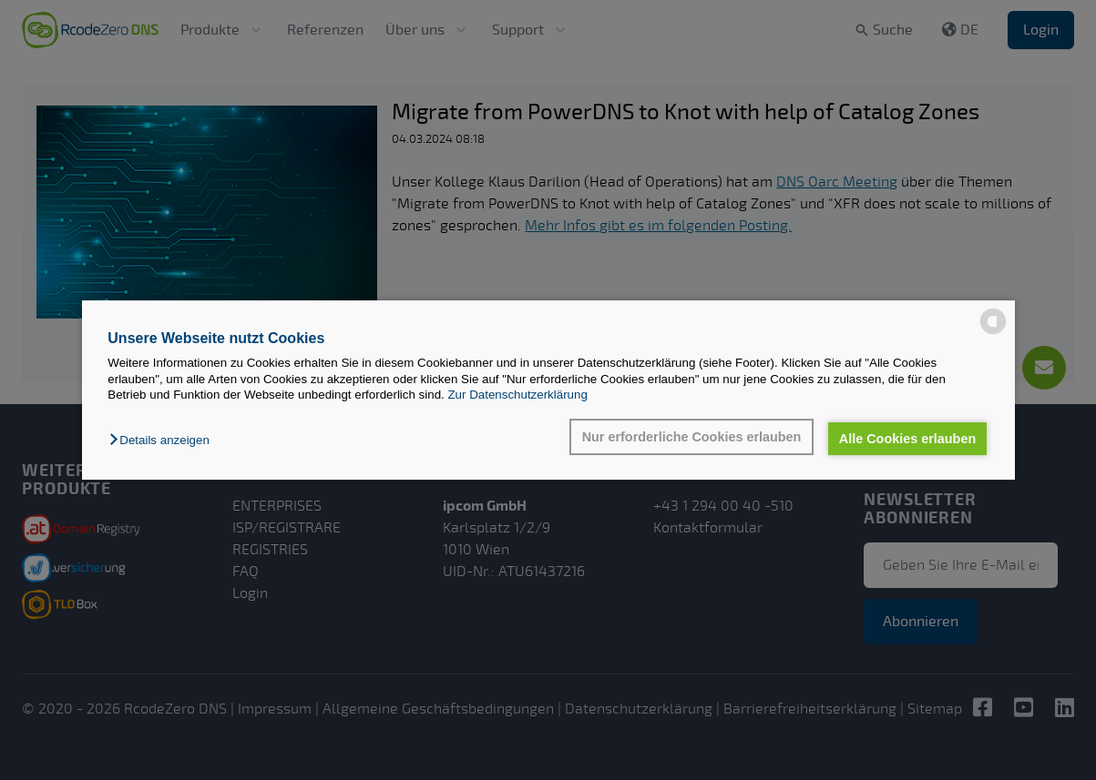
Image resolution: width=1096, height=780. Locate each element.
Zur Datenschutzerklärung (517, 394)
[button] (164, 440)
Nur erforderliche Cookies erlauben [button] (692, 437)
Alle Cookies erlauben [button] (907, 438)
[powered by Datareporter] (993, 321)
